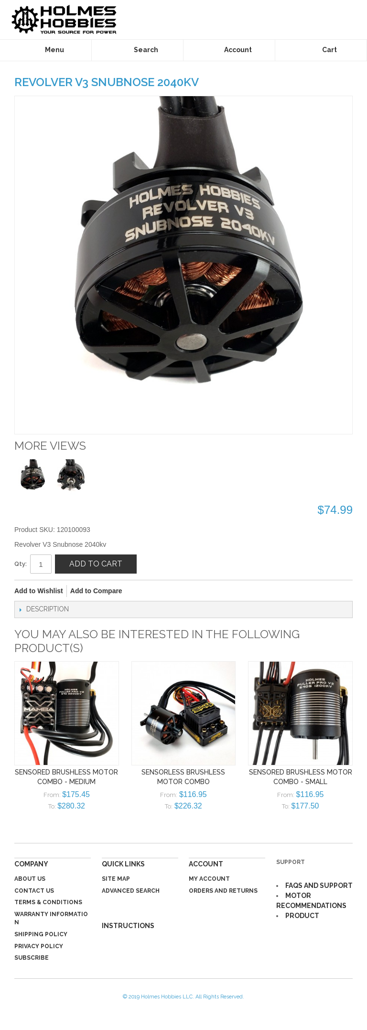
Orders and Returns (223, 890)
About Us (29, 878)
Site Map (116, 878)
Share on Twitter (161, 591)
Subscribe (31, 957)
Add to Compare (96, 591)
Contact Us (34, 890)
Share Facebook (142, 591)
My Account (209, 878)
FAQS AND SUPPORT (319, 885)
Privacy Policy (38, 946)
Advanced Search (131, 890)
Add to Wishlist (38, 591)
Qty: (20, 563)
